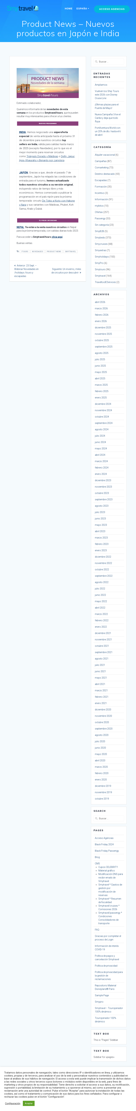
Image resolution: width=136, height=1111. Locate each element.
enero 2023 (101, 550)
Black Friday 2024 (104, 844)
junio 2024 (100, 442)
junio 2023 (100, 518)
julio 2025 (100, 359)
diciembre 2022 (103, 556)
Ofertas (99, 212)
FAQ (97, 929)
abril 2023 (100, 531)
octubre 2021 (102, 646)
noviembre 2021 (103, 639)
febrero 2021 (101, 696)
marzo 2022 (101, 614)
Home (69, 8)
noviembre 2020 (103, 716)
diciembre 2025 (103, 327)
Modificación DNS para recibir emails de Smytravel (110, 877)
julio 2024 (100, 435)
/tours (24, 251)
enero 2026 (101, 321)
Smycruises (101, 244)
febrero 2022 (101, 620)
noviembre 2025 (103, 334)
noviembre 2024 (103, 410)
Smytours (100, 269)
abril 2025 (100, 378)
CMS (97, 863)
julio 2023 (100, 512)
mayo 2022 (101, 601)
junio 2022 (100, 595)
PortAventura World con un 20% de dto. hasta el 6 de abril (108, 131)
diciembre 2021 (103, 633)
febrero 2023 (101, 544)
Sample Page (102, 995)
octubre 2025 (102, 340)
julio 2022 (100, 588)
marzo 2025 (101, 385)
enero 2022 (101, 626)
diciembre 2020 (103, 709)
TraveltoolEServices (105, 282)
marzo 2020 (101, 767)
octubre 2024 (102, 416)
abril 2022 (100, 607)
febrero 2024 (101, 467)
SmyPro (99, 263)
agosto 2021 (101, 658)
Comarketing (101, 167)
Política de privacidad (106, 965)
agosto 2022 (101, 582)
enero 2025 (101, 397)
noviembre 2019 (103, 792)
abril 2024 (100, 455)
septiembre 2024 (103, 423)
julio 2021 (100, 665)
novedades (37, 251)
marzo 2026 (101, 308)
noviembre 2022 (103, 563)
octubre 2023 (102, 493)
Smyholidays (102, 256)
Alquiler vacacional (105, 154)
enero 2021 (101, 703)
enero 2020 (101, 779)
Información (101, 199)
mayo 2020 (101, 754)
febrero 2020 (101, 773)
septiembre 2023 (103, 499)
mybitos (99, 205)
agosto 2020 (101, 735)
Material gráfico (106, 870)
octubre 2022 (102, 569)
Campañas (101, 161)
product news (54, 251)
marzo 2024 (101, 461)
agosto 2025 (101, 353)
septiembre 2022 (103, 576)
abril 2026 (100, 302)
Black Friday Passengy (107, 850)
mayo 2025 (101, 372)
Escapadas (101, 180)
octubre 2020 (102, 722)
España (82, 8)
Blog (97, 857)
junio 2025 (100, 365)
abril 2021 (100, 684)
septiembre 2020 (103, 728)
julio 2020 (100, 741)
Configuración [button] (12, 1103)
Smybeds (100, 237)
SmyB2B (99, 231)
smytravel (70, 251)
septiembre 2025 (103, 346)
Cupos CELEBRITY (108, 867)
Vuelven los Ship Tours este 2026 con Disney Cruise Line (107, 95)
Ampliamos (101, 84)
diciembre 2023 (103, 480)
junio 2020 (100, 747)
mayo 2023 (101, 525)
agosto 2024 (101, 429)
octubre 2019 (102, 798)
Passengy (100, 218)
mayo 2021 (101, 677)
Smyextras (100, 250)
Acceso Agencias (112, 9)
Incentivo (99, 193)
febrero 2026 (101, 314)
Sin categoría (102, 225)
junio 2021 (100, 671)
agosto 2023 (101, 505)
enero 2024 (101, 474)
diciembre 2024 (103, 404)
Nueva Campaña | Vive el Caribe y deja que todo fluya (108, 118)
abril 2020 (100, 760)
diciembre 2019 (103, 786)
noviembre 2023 (103, 486)
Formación (101, 186)
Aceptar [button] (29, 1103)
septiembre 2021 (103, 652)
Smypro (99, 1001)
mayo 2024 (101, 448)
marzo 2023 (101, 537)
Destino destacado (105, 174)
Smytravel (100, 275)
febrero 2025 (101, 391)
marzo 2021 (101, 690)
